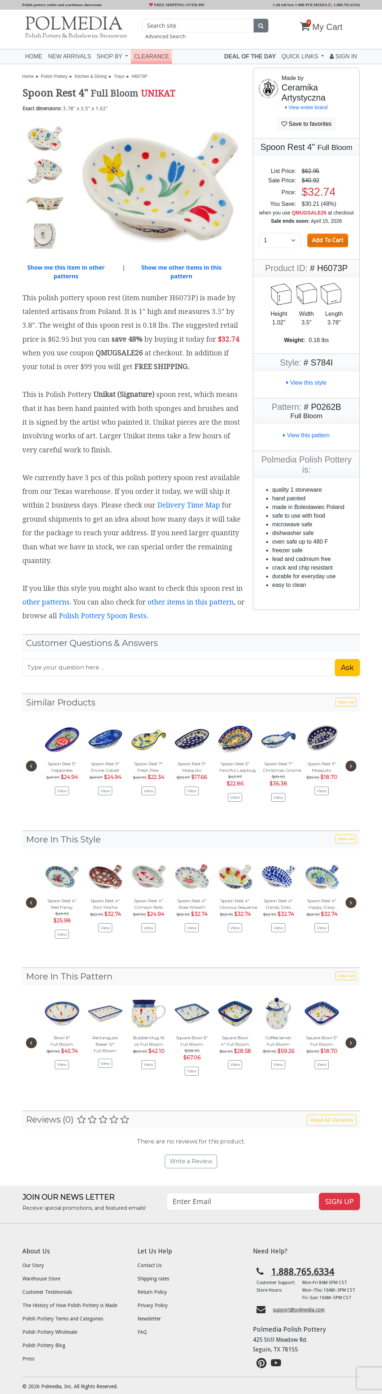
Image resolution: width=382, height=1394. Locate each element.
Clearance (151, 56)
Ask (347, 667)
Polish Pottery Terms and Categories (62, 1319)
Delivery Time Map (188, 505)
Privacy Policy (152, 1305)
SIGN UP (339, 1201)
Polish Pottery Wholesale (49, 1332)
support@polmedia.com (299, 1310)
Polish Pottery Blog (43, 1345)
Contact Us (149, 1265)
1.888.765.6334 (344, 5)
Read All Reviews (331, 1120)
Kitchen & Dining (91, 76)
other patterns (46, 602)
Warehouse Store (41, 1279)
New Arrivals (69, 56)
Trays (119, 76)
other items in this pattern (191, 602)
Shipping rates (153, 1279)
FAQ (142, 1332)
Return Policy (152, 1292)
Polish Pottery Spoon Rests (102, 616)
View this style (306, 383)
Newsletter (149, 1319)
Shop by (110, 56)
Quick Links (301, 56)
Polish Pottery (54, 76)
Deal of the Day (250, 56)
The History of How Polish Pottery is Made (69, 1305)
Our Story (33, 1265)
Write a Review (191, 1161)
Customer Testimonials (47, 1292)
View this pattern (306, 435)
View (62, 790)
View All (346, 702)
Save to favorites (306, 124)
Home (34, 56)
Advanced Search (165, 36)
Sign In (343, 56)
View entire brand (306, 107)
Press (28, 1359)
